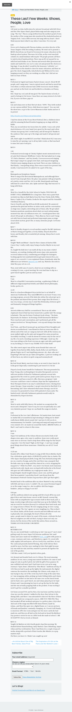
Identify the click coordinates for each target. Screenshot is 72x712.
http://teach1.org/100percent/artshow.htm (26, 116)
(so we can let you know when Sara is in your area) (30, 663)
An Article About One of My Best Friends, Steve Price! (22, 642)
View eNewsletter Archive (32, 677)
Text (32, 671)
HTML (26, 671)
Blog (16, 10)
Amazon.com (33, 262)
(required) (23, 657)
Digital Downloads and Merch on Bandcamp (28, 690)
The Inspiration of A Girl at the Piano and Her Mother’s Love (47, 642)
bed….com (43, 537)
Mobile (38, 671)
